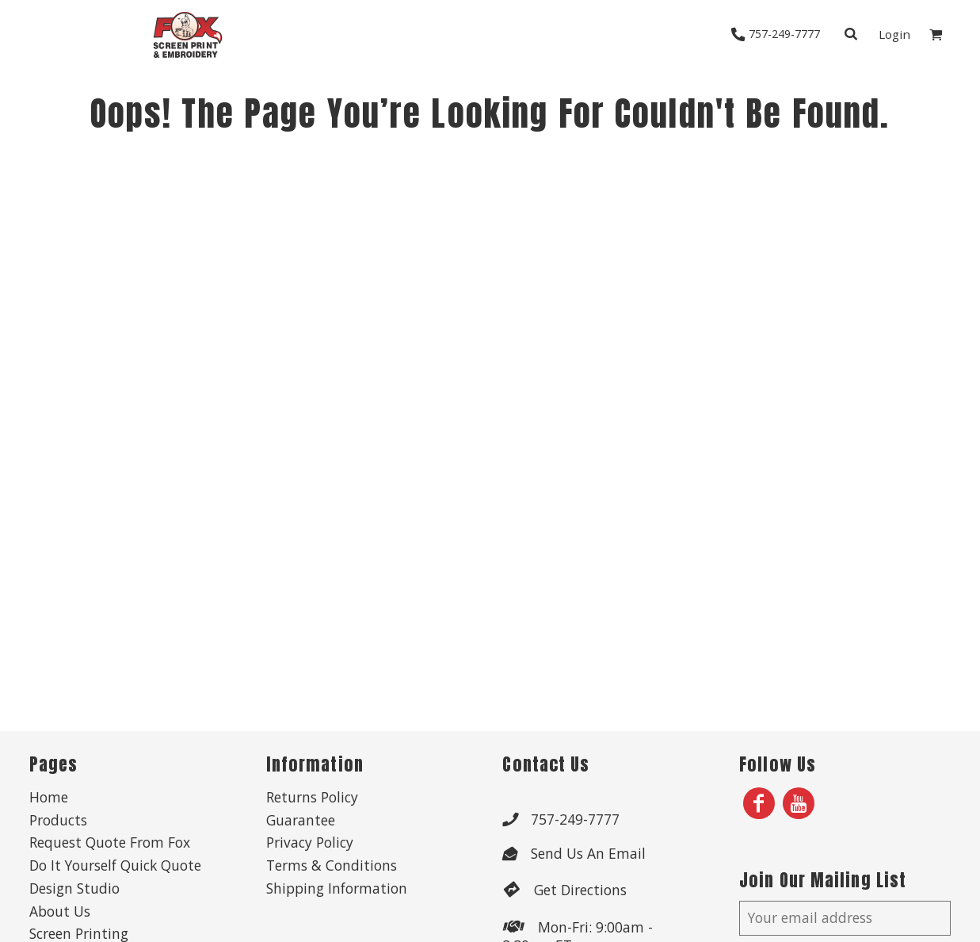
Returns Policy (312, 796)
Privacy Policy (309, 842)
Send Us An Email (588, 853)
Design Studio (74, 888)
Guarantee (300, 819)
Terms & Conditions (331, 865)
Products (58, 819)
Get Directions (580, 889)
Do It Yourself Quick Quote (115, 865)
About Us (59, 911)
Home (48, 796)
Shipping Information (336, 888)
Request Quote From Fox (109, 842)
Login (894, 34)
